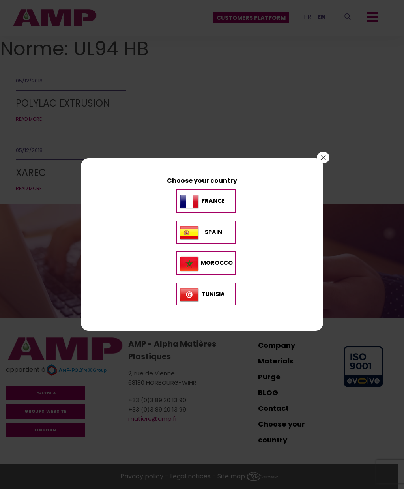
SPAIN (213, 232)
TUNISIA (213, 294)
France (213, 201)
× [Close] (323, 157)
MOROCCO (217, 263)
